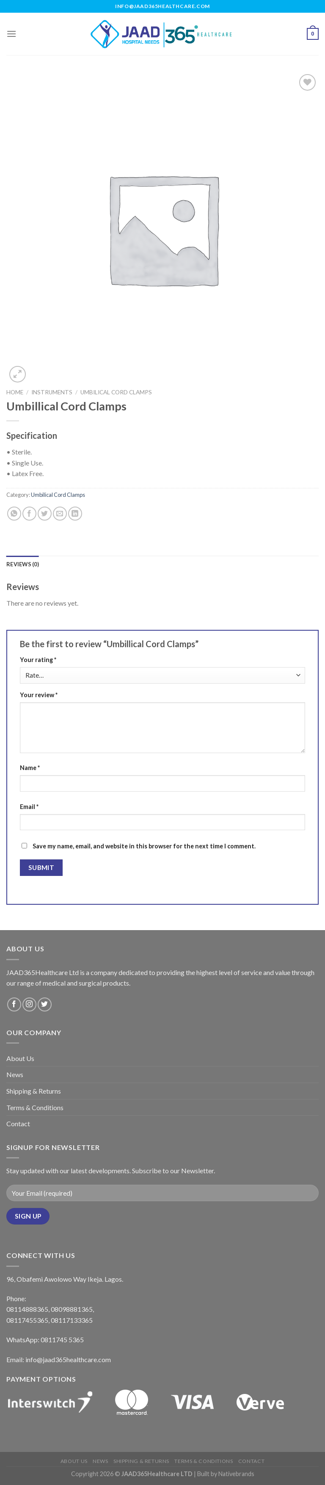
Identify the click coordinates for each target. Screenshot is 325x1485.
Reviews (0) (22, 564)
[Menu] (11, 33)
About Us (20, 1058)
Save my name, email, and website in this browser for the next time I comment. (144, 846)
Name (30, 767)
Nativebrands (236, 1473)
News (14, 1074)
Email (29, 806)
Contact (18, 1123)
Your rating (38, 659)
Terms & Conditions (34, 1107)
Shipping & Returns (33, 1091)
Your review (39, 694)
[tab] (22, 564)
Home (14, 392)
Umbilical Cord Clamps (116, 392)
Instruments (51, 392)
